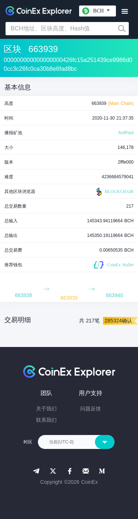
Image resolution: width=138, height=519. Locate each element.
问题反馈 (90, 409)
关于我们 (46, 409)
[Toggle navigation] (124, 11)
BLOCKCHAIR (114, 191)
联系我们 (46, 420)
